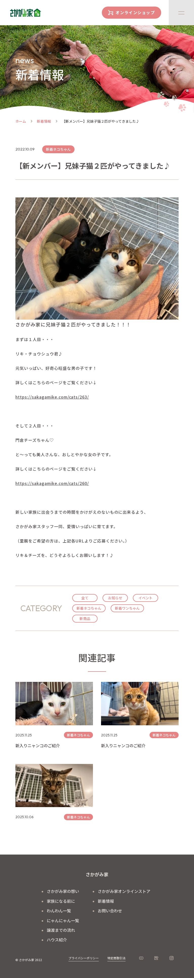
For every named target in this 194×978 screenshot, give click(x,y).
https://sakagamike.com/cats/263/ (52, 397)
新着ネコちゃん (89, 608)
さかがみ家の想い (63, 891)
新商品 (85, 618)
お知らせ (115, 597)
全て (84, 597)
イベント (145, 597)
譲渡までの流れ (61, 930)
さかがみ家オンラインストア (124, 891)
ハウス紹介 (57, 940)
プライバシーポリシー (83, 958)
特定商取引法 (116, 958)
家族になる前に (61, 901)
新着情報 (44, 121)
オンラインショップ (135, 12)
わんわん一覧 (59, 911)
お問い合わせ (110, 911)
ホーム (20, 121)
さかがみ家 (97, 874)
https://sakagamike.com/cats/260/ (52, 483)
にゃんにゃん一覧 (63, 920)
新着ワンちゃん (127, 608)
